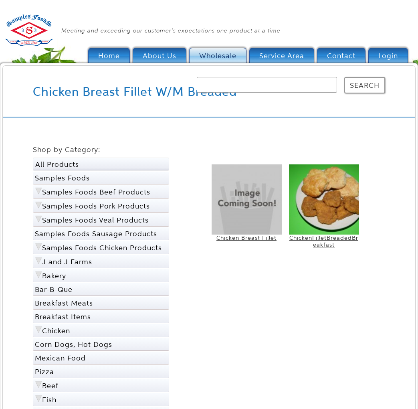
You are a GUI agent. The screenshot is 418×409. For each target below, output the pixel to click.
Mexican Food (60, 358)
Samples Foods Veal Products (95, 220)
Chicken (56, 330)
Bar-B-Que (54, 289)
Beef (50, 385)
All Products (57, 164)
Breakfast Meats (64, 303)
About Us (159, 55)
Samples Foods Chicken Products (102, 247)
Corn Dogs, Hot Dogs (73, 344)
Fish (49, 399)
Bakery (54, 275)
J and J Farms (67, 261)
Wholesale (217, 55)
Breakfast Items (63, 316)
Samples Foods (62, 178)
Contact (341, 55)
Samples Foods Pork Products (96, 206)
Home (109, 55)
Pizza (44, 371)
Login (388, 55)
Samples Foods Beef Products (96, 192)
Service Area (281, 55)
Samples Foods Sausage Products (96, 233)
